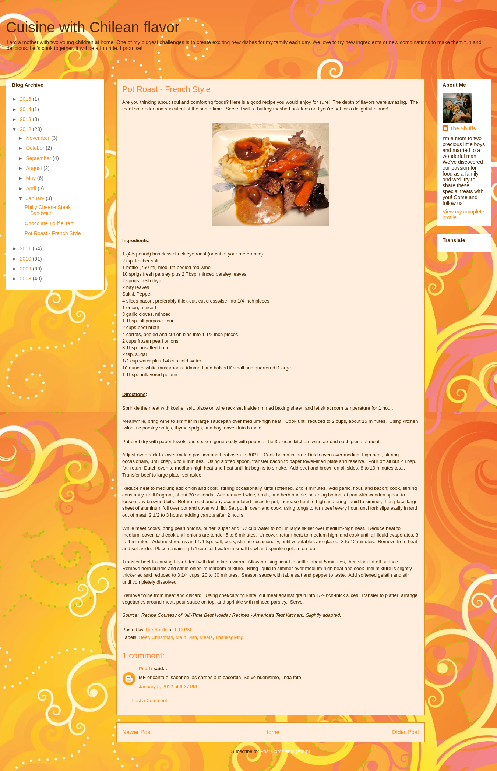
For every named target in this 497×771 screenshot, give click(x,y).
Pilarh (145, 668)
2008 (26, 279)
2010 (26, 259)
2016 (26, 99)
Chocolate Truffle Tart (49, 223)
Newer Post (137, 732)
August (34, 168)
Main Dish (186, 637)
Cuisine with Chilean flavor (92, 27)
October (36, 148)
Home (272, 732)
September (39, 158)
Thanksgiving (229, 637)
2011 (26, 248)
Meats (206, 637)
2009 (26, 269)
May (31, 178)
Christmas (162, 637)
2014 (26, 109)
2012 (26, 129)
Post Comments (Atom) (285, 751)
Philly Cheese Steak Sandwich (48, 210)
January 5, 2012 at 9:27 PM (168, 686)
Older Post (405, 732)
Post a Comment (149, 700)
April (32, 188)
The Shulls (463, 128)
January (36, 198)
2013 (26, 119)
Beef (144, 637)
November (38, 138)
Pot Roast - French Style (53, 233)
